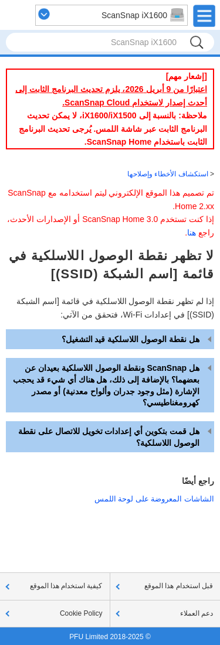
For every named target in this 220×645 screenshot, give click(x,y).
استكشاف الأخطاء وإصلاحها (167, 174)
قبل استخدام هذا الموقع (178, 586)
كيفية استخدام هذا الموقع (66, 586)
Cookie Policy (81, 613)
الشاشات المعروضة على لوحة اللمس (154, 498)
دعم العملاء (196, 613)
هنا (191, 232)
